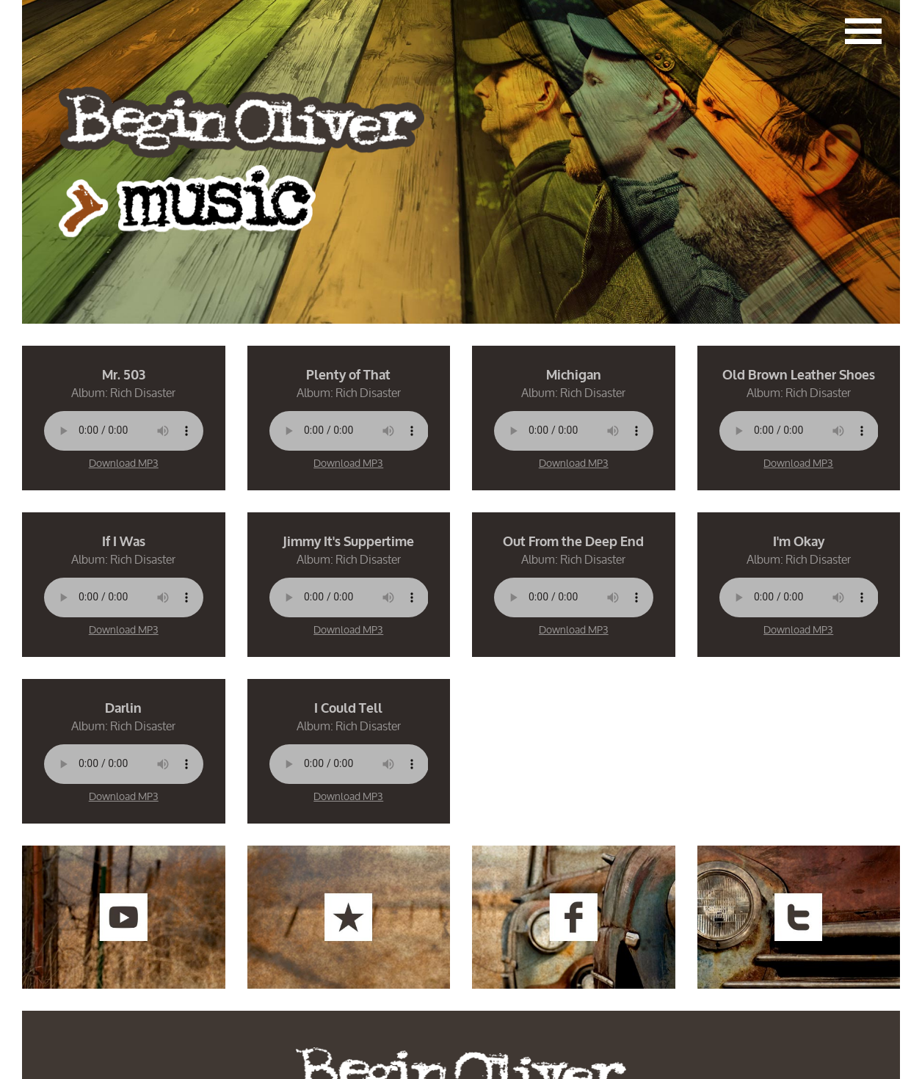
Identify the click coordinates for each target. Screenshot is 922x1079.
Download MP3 (124, 463)
